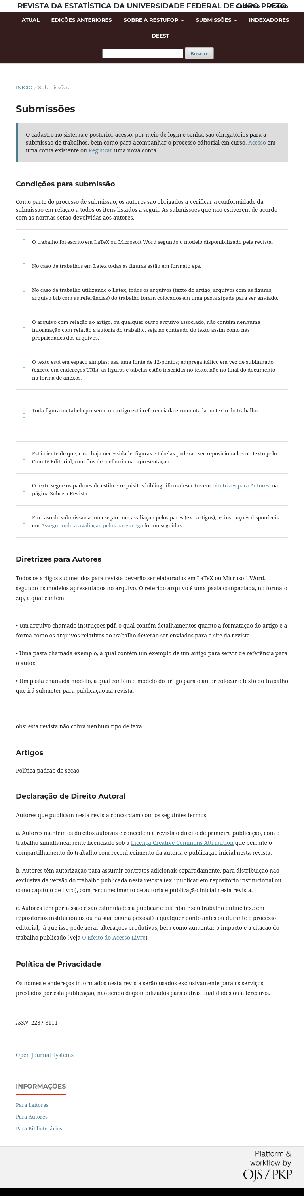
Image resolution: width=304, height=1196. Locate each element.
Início (24, 87)
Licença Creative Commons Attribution (182, 842)
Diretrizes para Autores (240, 485)
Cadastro (248, 6)
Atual (31, 20)
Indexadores (269, 20)
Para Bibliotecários (39, 1128)
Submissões (214, 20)
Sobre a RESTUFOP (152, 20)
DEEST (160, 35)
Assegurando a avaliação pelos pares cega (92, 525)
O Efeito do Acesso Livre (114, 937)
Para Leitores (32, 1104)
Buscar (199, 53)
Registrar (101, 150)
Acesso (278, 6)
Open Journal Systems (45, 1055)
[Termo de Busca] (142, 53)
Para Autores (32, 1116)
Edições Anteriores (81, 20)
